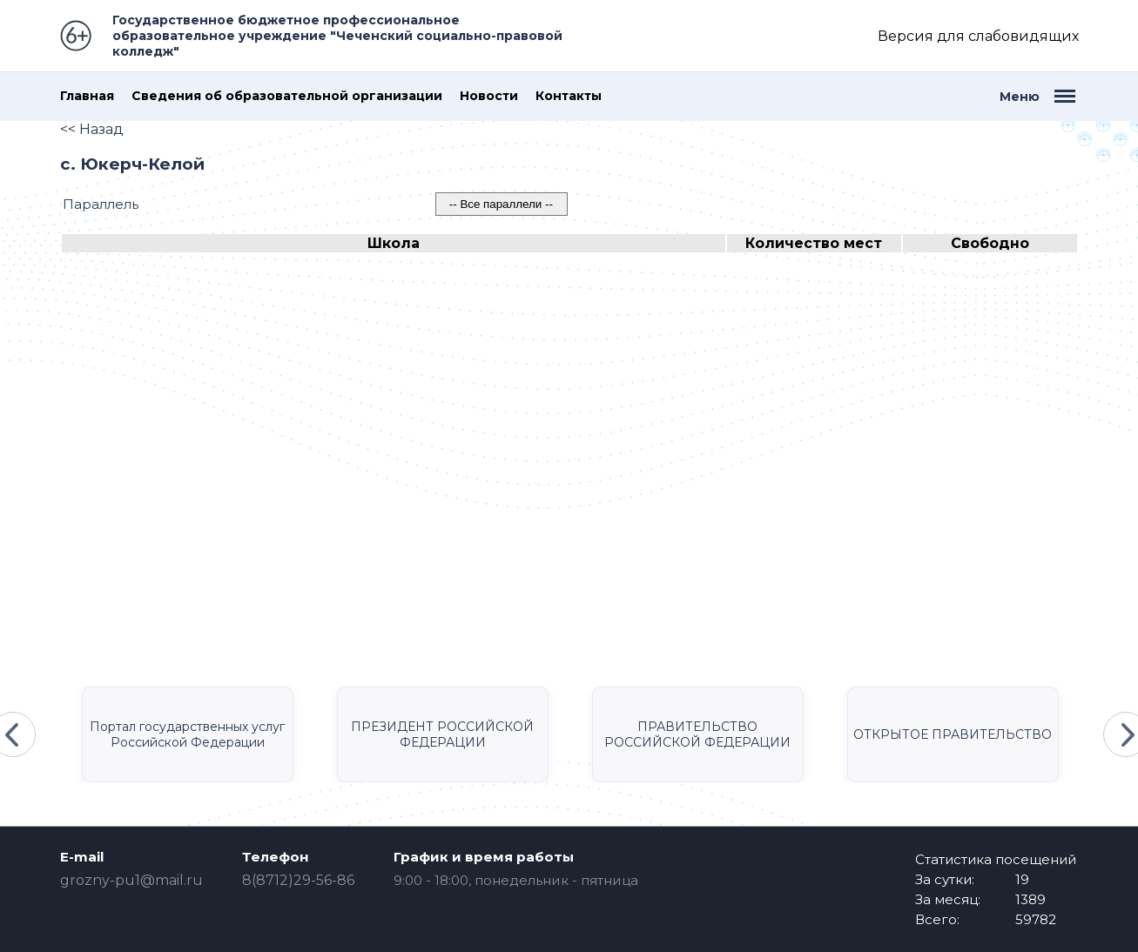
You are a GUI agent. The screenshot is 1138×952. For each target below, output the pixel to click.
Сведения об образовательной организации (286, 96)
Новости (489, 96)
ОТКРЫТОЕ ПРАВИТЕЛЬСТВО (952, 734)
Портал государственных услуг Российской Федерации (187, 734)
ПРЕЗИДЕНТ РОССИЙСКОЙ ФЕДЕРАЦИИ (442, 734)
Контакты (568, 96)
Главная (87, 96)
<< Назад (92, 129)
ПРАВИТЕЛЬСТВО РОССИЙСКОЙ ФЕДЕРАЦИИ (697, 734)
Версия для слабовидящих (978, 36)
